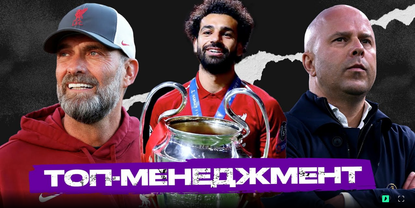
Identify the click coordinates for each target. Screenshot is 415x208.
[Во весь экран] (401, 199)
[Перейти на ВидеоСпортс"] (386, 199)
